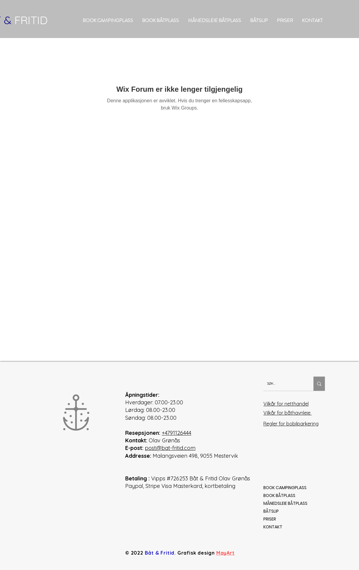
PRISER (269, 519)
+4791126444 (176, 432)
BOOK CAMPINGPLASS (285, 488)
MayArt (225, 553)
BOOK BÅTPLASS (279, 495)
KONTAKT (272, 527)
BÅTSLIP (271, 511)
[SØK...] (284, 384)
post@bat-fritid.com (170, 447)
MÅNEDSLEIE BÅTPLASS (285, 503)
